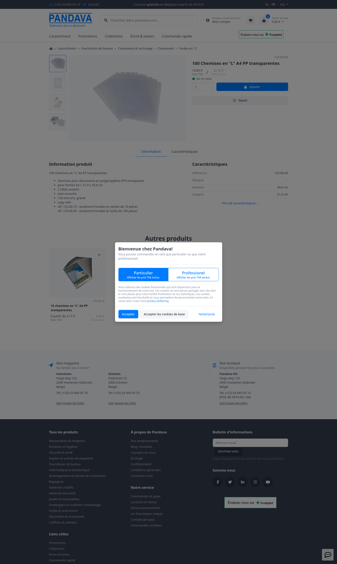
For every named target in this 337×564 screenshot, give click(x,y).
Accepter (128, 314)
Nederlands (207, 314)
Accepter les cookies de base (164, 314)
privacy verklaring (158, 301)
